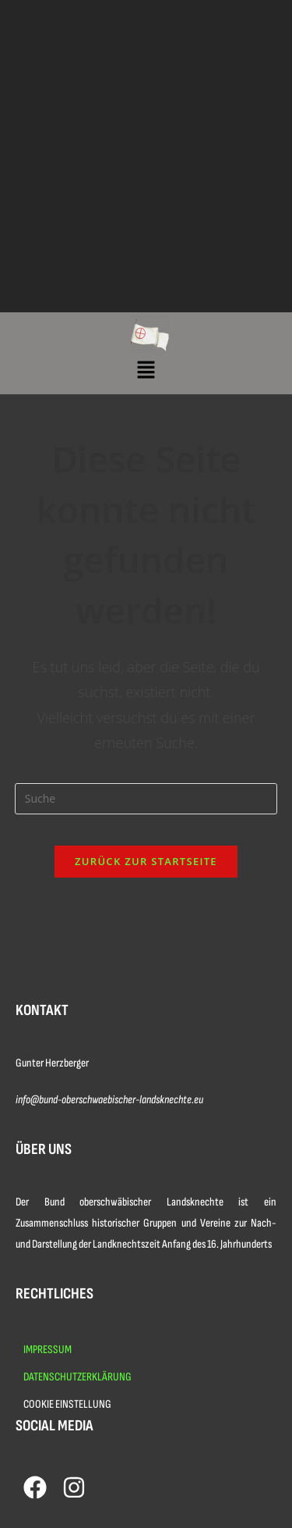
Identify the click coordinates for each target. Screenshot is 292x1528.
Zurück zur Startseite (146, 861)
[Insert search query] (146, 798)
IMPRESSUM (47, 1349)
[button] (145, 370)
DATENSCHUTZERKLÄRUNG (77, 1377)
